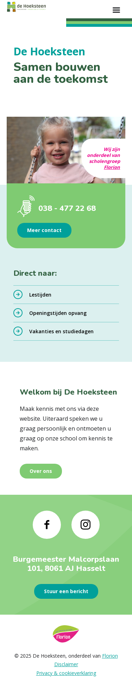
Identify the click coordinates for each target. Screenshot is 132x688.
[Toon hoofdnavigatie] (116, 10)
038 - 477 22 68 (67, 208)
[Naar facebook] (47, 525)
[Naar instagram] (85, 525)
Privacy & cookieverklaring (66, 673)
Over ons (41, 471)
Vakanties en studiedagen (61, 331)
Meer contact (44, 230)
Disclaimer (66, 664)
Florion (112, 167)
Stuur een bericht (66, 591)
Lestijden (40, 294)
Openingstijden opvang (58, 313)
